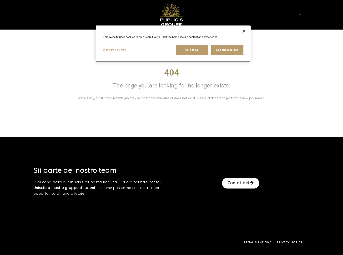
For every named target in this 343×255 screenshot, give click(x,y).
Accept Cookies (227, 49)
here (218, 98)
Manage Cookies (114, 49)
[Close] (244, 31)
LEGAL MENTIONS (258, 242)
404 (171, 73)
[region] (173, 44)
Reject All (192, 49)
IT (298, 14)
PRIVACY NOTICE (290, 242)
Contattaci (240, 183)
